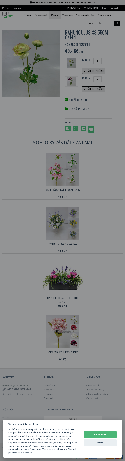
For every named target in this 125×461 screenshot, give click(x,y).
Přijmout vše (100, 434)
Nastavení (100, 442)
